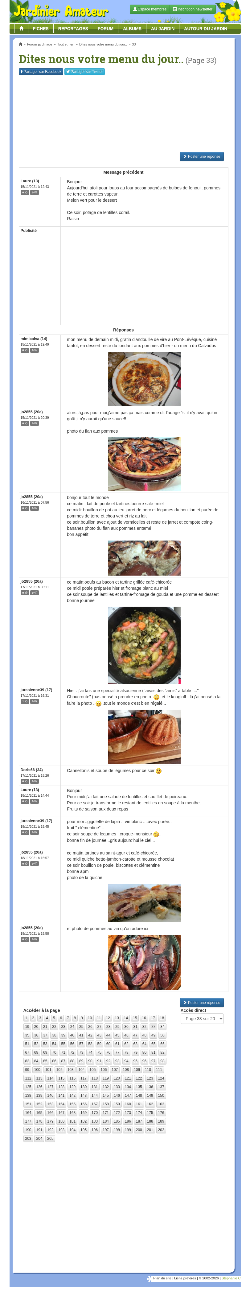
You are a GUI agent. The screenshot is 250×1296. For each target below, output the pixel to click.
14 (126, 1018)
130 (83, 1087)
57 (81, 1044)
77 (117, 1052)
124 (161, 1078)
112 (28, 1078)
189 (161, 1121)
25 (81, 1027)
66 (162, 1044)
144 (95, 1095)
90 (90, 1061)
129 (72, 1087)
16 (144, 1018)
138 (28, 1095)
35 (27, 1035)
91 (99, 1061)
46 (126, 1035)
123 (150, 1078)
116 (72, 1078)
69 (45, 1052)
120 (117, 1078)
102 (59, 1070)
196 (95, 1130)
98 (162, 1061)
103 (71, 1070)
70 (54, 1052)
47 (135, 1035)
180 (61, 1121)
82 (162, 1052)
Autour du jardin (205, 28)
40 (72, 1035)
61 (117, 1044)
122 (139, 1078)
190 (28, 1130)
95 (135, 1061)
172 (117, 1113)
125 (28, 1087)
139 (39, 1095)
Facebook (41, 71)
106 (103, 1070)
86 (54, 1061)
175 (150, 1113)
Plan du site (162, 1278)
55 (63, 1044)
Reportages (73, 28)
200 (139, 1130)
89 (81, 1061)
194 (72, 1130)
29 (117, 1027)
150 (161, 1095)
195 (83, 1130)
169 (83, 1113)
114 (50, 1078)
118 (95, 1078)
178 (39, 1121)
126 (39, 1087)
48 (144, 1035)
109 (137, 1070)
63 (135, 1044)
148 (139, 1095)
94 (126, 1061)
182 (83, 1121)
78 (126, 1052)
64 (144, 1044)
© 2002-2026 (209, 1278)
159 (117, 1104)
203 (28, 1138)
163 (161, 1104)
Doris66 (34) (32, 770)
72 (72, 1052)
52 (36, 1044)
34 (162, 1027)
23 (63, 1027)
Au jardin (162, 28)
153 (50, 1104)
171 (106, 1113)
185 (117, 1121)
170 (95, 1113)
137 (161, 1087)
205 (50, 1138)
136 (150, 1087)
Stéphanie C (231, 1278)
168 (72, 1113)
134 (128, 1087)
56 (72, 1044)
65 (153, 1044)
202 (161, 1130)
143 (83, 1095)
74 (90, 1052)
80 (144, 1052)
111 (159, 1070)
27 (99, 1027)
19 (27, 1027)
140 (50, 1095)
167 (61, 1113)
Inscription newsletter (192, 9)
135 (139, 1087)
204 (39, 1138)
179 (50, 1121)
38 (54, 1035)
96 (144, 1061)
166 (50, 1113)
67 (27, 1052)
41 (81, 1035)
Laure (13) (30, 181)
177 (28, 1121)
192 (50, 1130)
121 (128, 1078)
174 (139, 1113)
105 (92, 1070)
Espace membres (150, 9)
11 (99, 1018)
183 (95, 1121)
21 (45, 1027)
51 (27, 1044)
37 (45, 1035)
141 (61, 1095)
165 (39, 1113)
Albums (132, 28)
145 (106, 1095)
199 (128, 1130)
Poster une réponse (201, 156)
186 (128, 1121)
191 (39, 1130)
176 (161, 1113)
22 (54, 1027)
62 (126, 1044)
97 (153, 1061)
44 (108, 1035)
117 (83, 1078)
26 (90, 1027)
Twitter (84, 71)
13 (117, 1018)
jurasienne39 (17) (36, 690)
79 (135, 1052)
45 (117, 1035)
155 (72, 1104)
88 (72, 1061)
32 (144, 1027)
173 (128, 1113)
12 (108, 1018)
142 (72, 1095)
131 (95, 1087)
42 (90, 1035)
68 (36, 1052)
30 (126, 1027)
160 (128, 1104)
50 (162, 1035)
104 (81, 1070)
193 (61, 1130)
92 (108, 1061)
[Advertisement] (123, 113)
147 (128, 1095)
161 (139, 1104)
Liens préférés (185, 1278)
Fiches (41, 28)
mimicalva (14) (34, 339)
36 (36, 1035)
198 (117, 1130)
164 (28, 1113)
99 (27, 1070)
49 (153, 1035)
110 (148, 1070)
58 (90, 1044)
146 (117, 1095)
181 (72, 1121)
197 (106, 1130)
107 (115, 1070)
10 (90, 1018)
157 (95, 1104)
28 (108, 1027)
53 (45, 1044)
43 (99, 1035)
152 (39, 1104)
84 (36, 1061)
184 (106, 1121)
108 (126, 1070)
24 (72, 1027)
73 (81, 1052)
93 (117, 1061)
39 (63, 1035)
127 (50, 1087)
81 (153, 1052)
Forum (105, 28)
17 (153, 1018)
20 (36, 1027)
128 (61, 1087)
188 (150, 1121)
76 (108, 1052)
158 (106, 1104)
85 (45, 1061)
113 (39, 1078)
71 (63, 1052)
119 (106, 1078)
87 (63, 1061)
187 (139, 1121)
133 (117, 1087)
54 (54, 1044)
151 (28, 1104)
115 (61, 1078)
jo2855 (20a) (32, 412)
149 (150, 1095)
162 (150, 1104)
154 (61, 1104)
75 (99, 1052)
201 (150, 1130)
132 (106, 1087)
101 (48, 1070)
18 (162, 1018)
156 (83, 1104)
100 (37, 1070)
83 (27, 1061)
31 (135, 1027)
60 (108, 1044)
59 (99, 1044)
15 (135, 1018)
